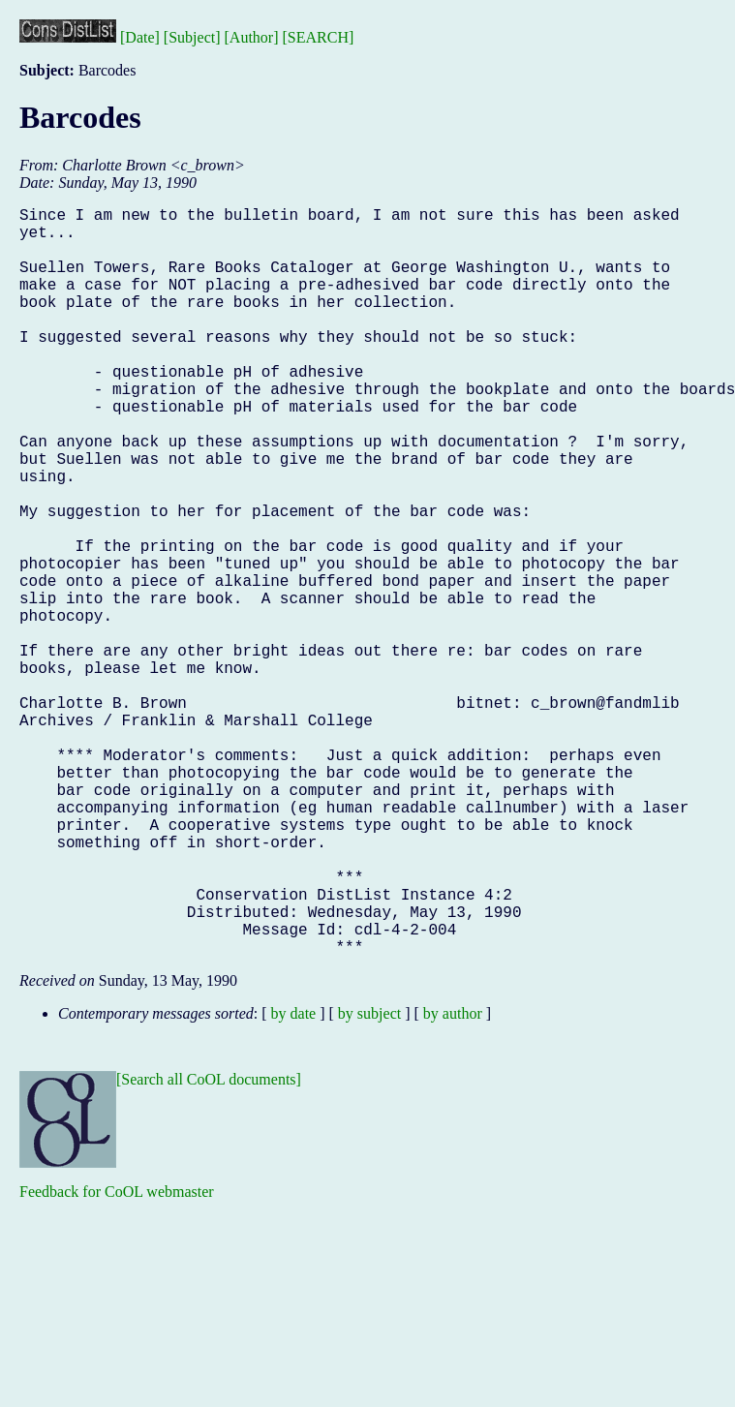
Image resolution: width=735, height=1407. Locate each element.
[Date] (140, 37)
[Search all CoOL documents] (208, 1246)
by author (452, 1180)
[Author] (252, 37)
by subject (369, 1180)
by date (294, 1180)
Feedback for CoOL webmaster (116, 1358)
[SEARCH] (318, 37)
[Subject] (192, 37)
